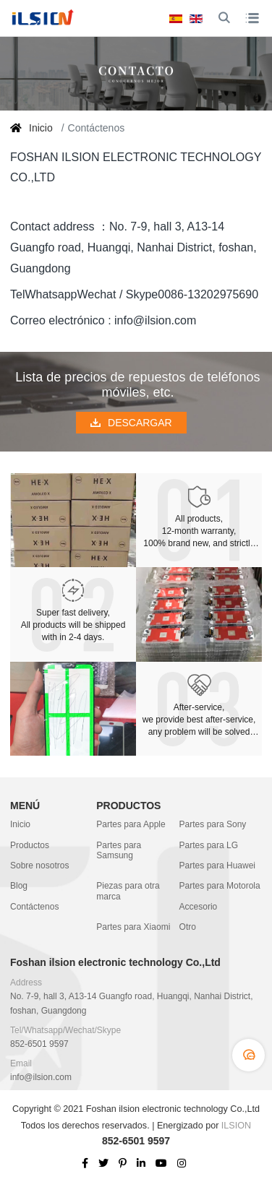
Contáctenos (34, 907)
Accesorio (198, 907)
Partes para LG (208, 845)
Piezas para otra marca (127, 891)
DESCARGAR (131, 422)
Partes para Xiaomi (133, 927)
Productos (29, 845)
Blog (18, 886)
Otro (187, 927)
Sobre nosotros (39, 865)
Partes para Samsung (118, 850)
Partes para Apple (130, 824)
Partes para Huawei (217, 865)
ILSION (236, 1126)
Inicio (20, 824)
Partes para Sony (213, 824)
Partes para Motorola (219, 886)
